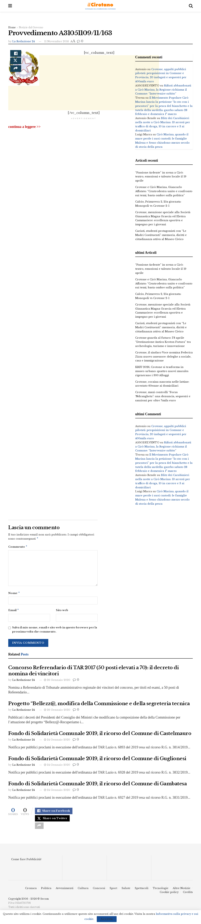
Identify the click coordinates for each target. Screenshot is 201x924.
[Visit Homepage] (100, 6)
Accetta (107, 919)
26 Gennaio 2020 (57, 681)
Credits (188, 896)
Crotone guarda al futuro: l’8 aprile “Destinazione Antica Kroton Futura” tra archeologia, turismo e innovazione (163, 342)
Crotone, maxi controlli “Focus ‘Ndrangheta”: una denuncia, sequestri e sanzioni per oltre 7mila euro (162, 396)
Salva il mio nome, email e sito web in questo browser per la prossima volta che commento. (54, 631)
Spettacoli (141, 892)
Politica (46, 892)
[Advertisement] (83, 117)
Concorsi (99, 892)
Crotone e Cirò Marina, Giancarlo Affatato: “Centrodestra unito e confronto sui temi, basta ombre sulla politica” (163, 191)
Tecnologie (160, 892)
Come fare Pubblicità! (26, 864)
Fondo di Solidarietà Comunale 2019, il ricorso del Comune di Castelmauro (99, 735)
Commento (17, 547)
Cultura (83, 892)
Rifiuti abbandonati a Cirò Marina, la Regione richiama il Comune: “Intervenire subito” (163, 89)
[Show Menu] (10, 6)
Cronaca (31, 892)
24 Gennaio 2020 (57, 741)
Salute (126, 892)
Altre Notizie (181, 892)
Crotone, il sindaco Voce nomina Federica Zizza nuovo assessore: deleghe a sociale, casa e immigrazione (164, 356)
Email (13, 612)
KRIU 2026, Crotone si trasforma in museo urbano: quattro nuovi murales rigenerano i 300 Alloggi (161, 371)
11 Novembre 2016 (56, 41)
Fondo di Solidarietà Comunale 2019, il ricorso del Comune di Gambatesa (97, 785)
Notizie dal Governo (31, 27)
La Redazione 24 (23, 41)
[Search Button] (191, 6)
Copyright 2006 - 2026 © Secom (28, 903)
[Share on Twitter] (15, 64)
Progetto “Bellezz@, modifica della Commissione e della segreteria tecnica (99, 705)
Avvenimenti (64, 892)
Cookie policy (169, 896)
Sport (113, 892)
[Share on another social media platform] (15, 73)
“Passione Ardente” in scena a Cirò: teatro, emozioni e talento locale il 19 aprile (160, 176)
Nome (14, 594)
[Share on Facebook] (15, 55)
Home (12, 27)
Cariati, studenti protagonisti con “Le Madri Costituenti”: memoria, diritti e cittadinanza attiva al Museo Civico (161, 235)
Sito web (62, 611)
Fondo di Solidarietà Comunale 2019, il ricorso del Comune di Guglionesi (97, 760)
